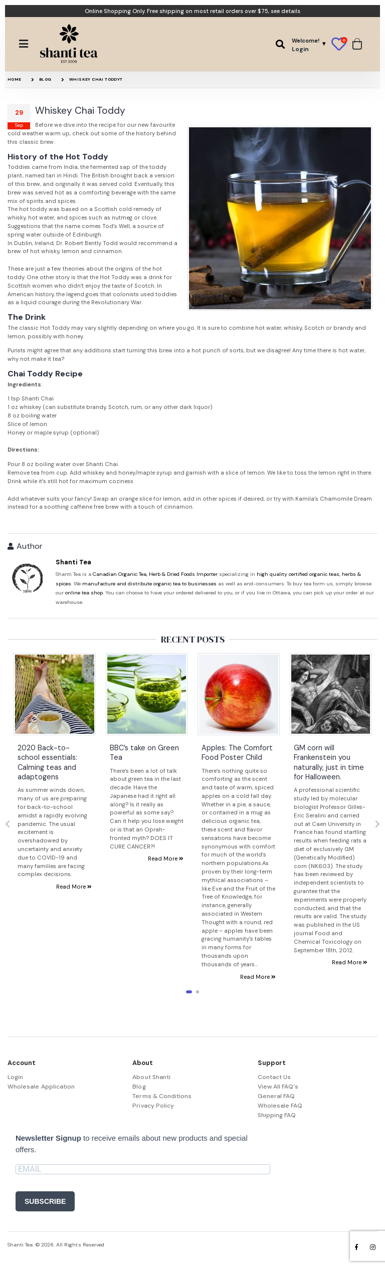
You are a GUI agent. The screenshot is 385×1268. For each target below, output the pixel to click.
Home (15, 79)
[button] (280, 44)
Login (15, 1077)
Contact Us (274, 1077)
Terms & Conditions (161, 1096)
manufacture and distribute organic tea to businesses (149, 583)
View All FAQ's (278, 1087)
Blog (45, 79)
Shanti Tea (73, 562)
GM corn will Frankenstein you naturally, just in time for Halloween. (329, 762)
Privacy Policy (153, 1106)
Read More (74, 886)
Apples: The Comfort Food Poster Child (237, 752)
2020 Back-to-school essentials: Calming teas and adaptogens (47, 762)
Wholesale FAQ (280, 1106)
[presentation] (7, 824)
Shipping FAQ (277, 1115)
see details (285, 11)
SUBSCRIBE (45, 1201)
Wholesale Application (41, 1087)
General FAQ (276, 1096)
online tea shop (84, 592)
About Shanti (151, 1077)
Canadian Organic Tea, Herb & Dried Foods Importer (155, 574)
